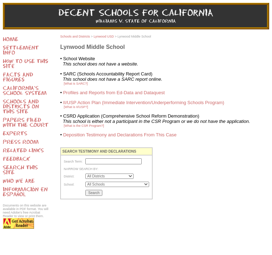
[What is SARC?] (76, 83)
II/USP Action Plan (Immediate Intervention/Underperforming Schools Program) (143, 102)
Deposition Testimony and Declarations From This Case (119, 134)
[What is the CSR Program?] (84, 126)
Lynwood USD (104, 36)
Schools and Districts (75, 36)
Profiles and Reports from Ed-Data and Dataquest (114, 92)
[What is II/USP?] (76, 107)
